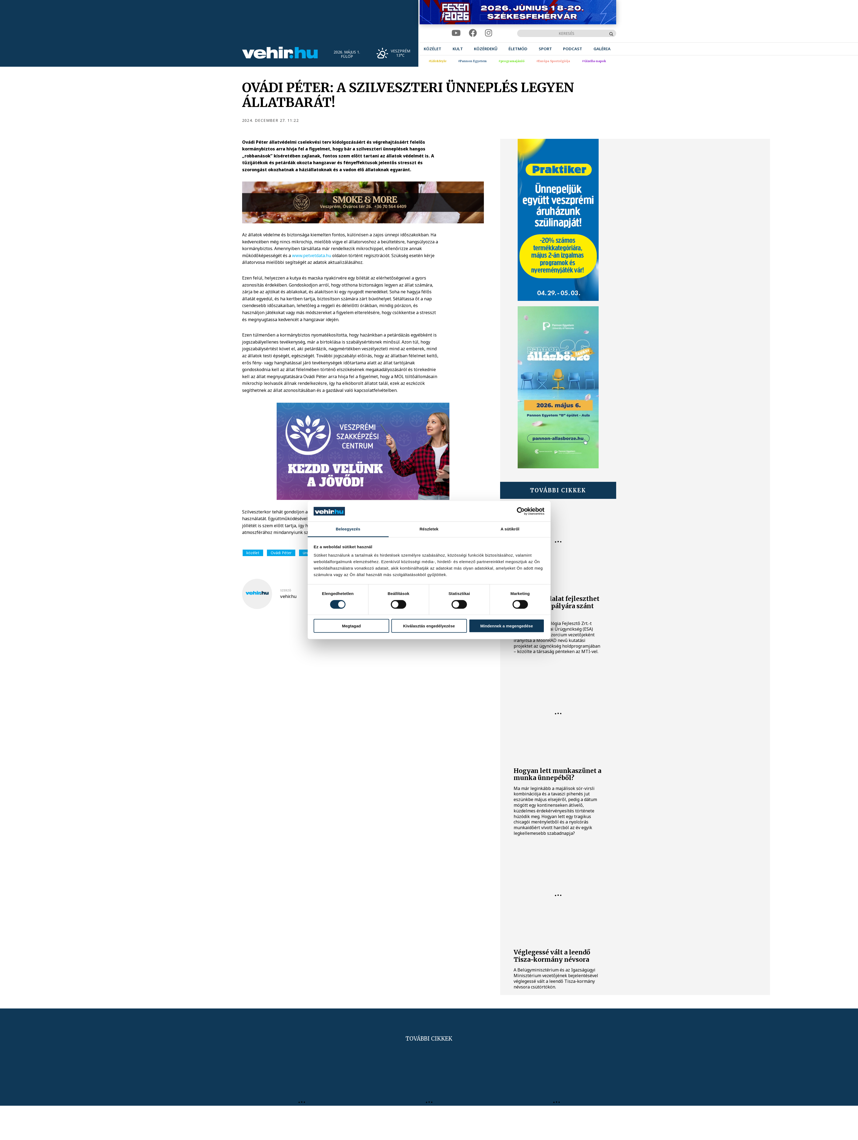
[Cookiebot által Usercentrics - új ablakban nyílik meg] (520, 511)
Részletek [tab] (428, 529)
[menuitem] (432, 48)
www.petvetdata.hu (311, 255)
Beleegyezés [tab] (348, 529)
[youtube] (456, 33)
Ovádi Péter (281, 552)
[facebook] (473, 33)
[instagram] (488, 33)
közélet (252, 552)
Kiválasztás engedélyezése (429, 626)
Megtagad (351, 626)
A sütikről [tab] (510, 529)
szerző (285, 590)
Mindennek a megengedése (506, 626)
